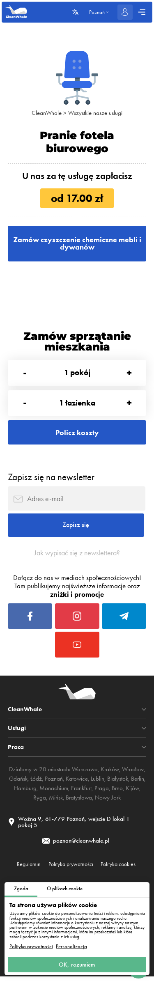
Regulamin (29, 870)
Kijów (132, 793)
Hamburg (25, 793)
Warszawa (85, 775)
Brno (117, 793)
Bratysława (79, 803)
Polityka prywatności (31, 946)
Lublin (97, 784)
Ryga (39, 803)
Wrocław (133, 775)
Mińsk (56, 803)
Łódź (36, 784)
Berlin (137, 784)
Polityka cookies (118, 870)
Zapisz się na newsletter (51, 479)
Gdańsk (18, 784)
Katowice (77, 784)
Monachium (53, 793)
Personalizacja (71, 946)
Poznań (54, 784)
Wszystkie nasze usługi (95, 113)
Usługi (17, 734)
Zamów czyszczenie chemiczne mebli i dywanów (77, 243)
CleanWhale (47, 113)
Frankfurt (81, 793)
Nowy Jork (108, 803)
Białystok (117, 784)
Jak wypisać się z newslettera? (77, 556)
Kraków (110, 775)
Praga (101, 793)
